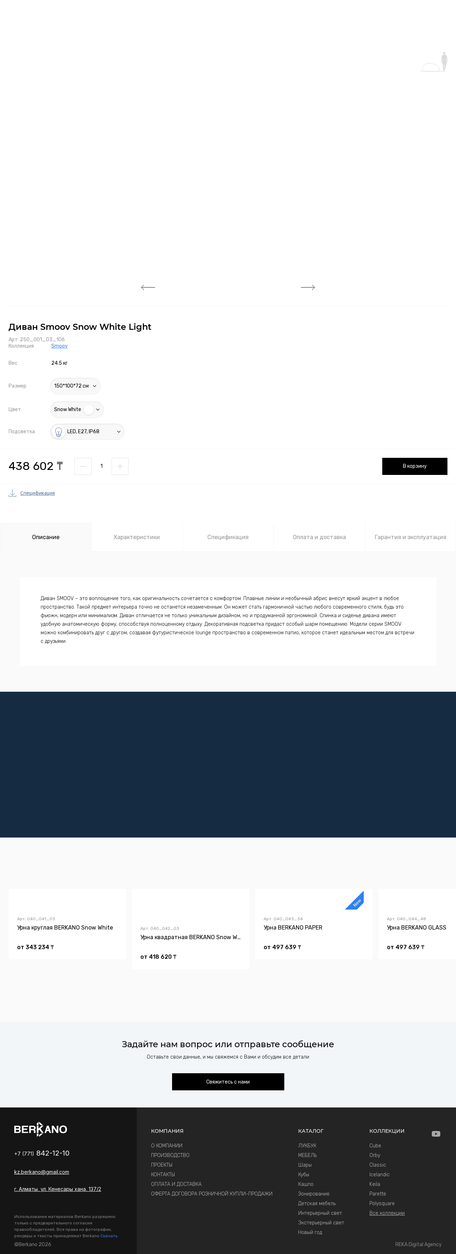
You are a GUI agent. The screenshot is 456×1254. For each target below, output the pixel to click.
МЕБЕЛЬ (307, 1155)
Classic (377, 1165)
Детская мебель (317, 1204)
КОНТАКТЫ (163, 1175)
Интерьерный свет (320, 1213)
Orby (374, 1155)
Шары (305, 1165)
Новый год (310, 1232)
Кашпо (306, 1184)
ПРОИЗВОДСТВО (170, 1155)
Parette (377, 1194)
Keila (374, 1184)
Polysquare (382, 1204)
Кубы (303, 1175)
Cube (375, 1146)
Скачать (109, 1235)
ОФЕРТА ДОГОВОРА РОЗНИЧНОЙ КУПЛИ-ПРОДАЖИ (212, 1194)
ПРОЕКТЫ (161, 1165)
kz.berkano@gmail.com (41, 1172)
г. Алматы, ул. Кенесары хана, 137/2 (57, 1189)
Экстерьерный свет (321, 1223)
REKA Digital (418, 1245)
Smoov (59, 346)
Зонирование (314, 1194)
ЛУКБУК (307, 1146)
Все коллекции (387, 1213)
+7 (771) (41, 1154)
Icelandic (379, 1175)
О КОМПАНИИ (166, 1146)
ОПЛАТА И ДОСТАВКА (176, 1184)
